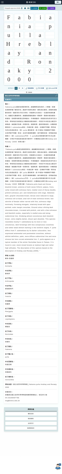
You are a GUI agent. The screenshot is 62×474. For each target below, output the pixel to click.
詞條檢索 (34, 8)
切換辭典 (29, 92)
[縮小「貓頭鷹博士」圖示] (60, 464)
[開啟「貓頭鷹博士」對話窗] (58, 467)
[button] (22, 8)
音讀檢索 (51, 8)
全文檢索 (43, 8)
